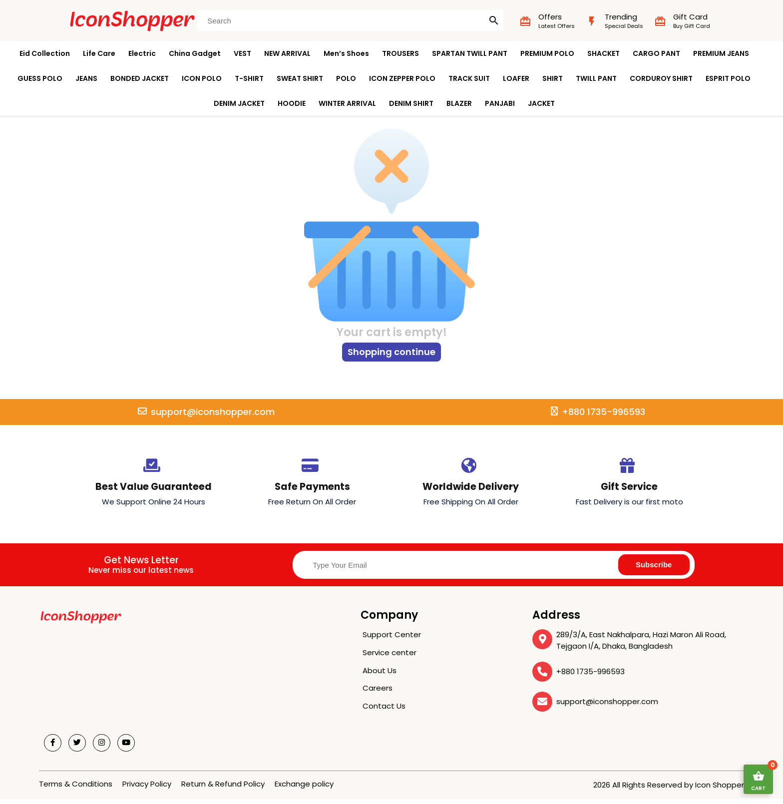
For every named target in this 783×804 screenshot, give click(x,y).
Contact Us (384, 711)
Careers (377, 693)
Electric (142, 53)
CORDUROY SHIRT (661, 78)
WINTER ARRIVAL (347, 103)
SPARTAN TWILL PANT (469, 53)
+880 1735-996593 (590, 676)
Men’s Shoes (346, 53)
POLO (346, 78)
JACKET (541, 103)
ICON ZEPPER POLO (402, 78)
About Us (379, 675)
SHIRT (552, 78)
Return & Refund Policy (223, 789)
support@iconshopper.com (607, 706)
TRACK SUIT (469, 78)
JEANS (86, 78)
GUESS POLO (39, 78)
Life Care (99, 53)
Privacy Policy (146, 789)
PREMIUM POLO (547, 53)
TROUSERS (400, 53)
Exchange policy (304, 789)
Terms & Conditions (75, 789)
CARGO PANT (656, 53)
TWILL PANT (596, 78)
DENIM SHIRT (411, 103)
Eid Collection (44, 53)
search (494, 20)
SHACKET (603, 53)
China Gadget (195, 53)
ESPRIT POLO (728, 78)
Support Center (392, 639)
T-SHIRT (249, 78)
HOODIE (292, 103)
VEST (242, 53)
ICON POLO (202, 78)
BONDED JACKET (139, 78)
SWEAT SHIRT (300, 78)
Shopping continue (391, 357)
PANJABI (500, 103)
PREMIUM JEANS (721, 53)
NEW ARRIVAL (287, 53)
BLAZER (459, 103)
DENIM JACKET (239, 103)
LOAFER (516, 78)
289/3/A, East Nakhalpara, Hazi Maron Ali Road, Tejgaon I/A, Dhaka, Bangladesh (641, 645)
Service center (389, 657)
